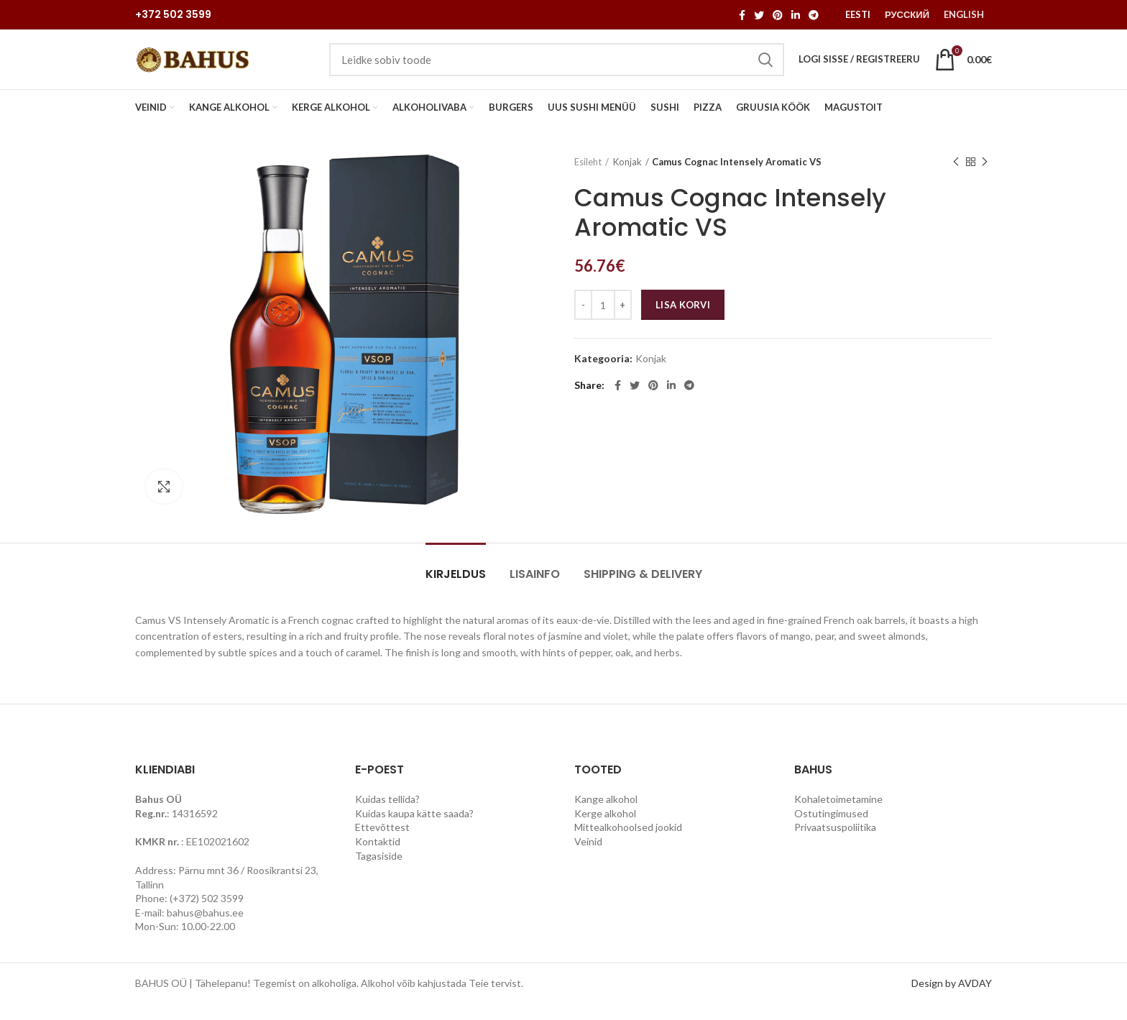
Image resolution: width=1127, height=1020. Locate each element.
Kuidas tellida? (387, 815)
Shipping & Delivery (643, 590)
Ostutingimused (831, 829)
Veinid (588, 857)
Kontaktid (377, 857)
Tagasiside (378, 871)
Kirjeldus (456, 590)
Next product (984, 177)
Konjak (627, 177)
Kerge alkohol (605, 829)
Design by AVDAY (951, 999)
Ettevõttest (382, 843)
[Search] (556, 67)
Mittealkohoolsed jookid (628, 843)
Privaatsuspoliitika (835, 843)
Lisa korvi (683, 320)
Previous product (956, 177)
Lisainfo (535, 590)
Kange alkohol (606, 815)
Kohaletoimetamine (838, 815)
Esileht (588, 177)
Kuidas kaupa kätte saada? (414, 829)
